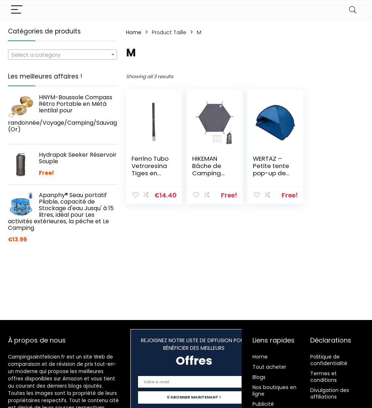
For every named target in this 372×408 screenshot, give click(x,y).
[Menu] (16, 10)
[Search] (352, 10)
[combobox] (62, 54)
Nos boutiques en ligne (274, 390)
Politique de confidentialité (328, 360)
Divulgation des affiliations (329, 393)
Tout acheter (269, 367)
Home (133, 32)
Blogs (259, 377)
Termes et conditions (323, 377)
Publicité (263, 404)
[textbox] (62, 55)
